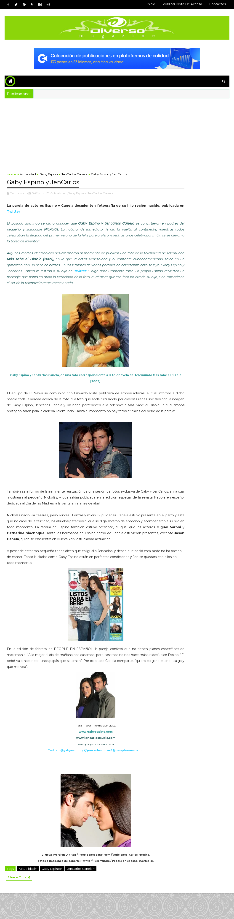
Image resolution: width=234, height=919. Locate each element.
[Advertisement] (117, 133)
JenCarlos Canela (74, 176)
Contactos (217, 4)
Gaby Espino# (52, 893)
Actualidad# (28, 893)
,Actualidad (58, 194)
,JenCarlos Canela (100, 194)
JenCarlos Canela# (81, 893)
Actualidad (28, 176)
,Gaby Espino (76, 194)
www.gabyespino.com (81, 756)
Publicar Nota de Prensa (182, 4)
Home (11, 176)
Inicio (151, 4)
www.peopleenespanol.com (81, 768)
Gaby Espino (49, 176)
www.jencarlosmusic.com (81, 762)
